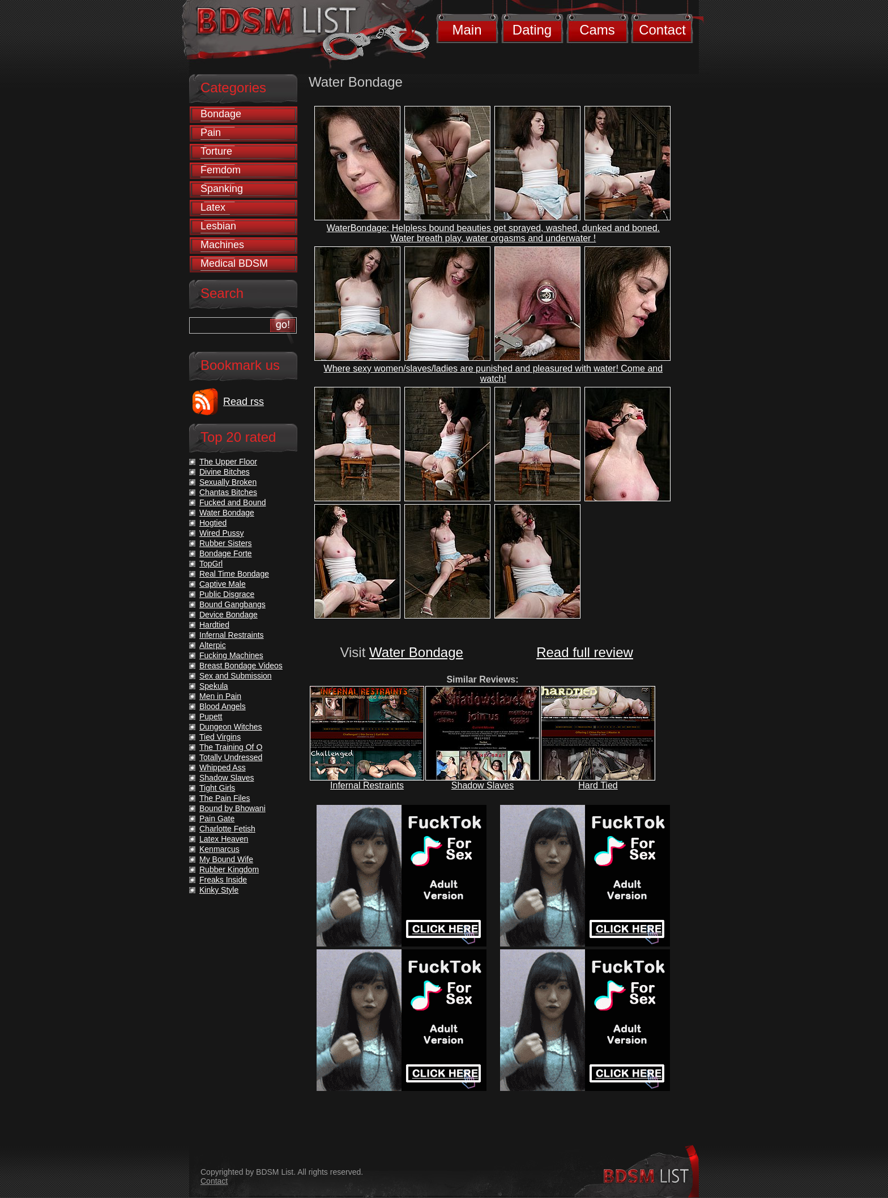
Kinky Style (218, 889)
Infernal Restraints (367, 785)
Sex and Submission (235, 675)
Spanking (221, 188)
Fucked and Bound (232, 502)
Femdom (220, 170)
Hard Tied (597, 785)
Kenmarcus (219, 849)
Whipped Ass (222, 767)
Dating (532, 29)
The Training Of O (230, 747)
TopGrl (211, 563)
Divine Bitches (224, 471)
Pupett (210, 716)
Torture (216, 151)
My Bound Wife (226, 859)
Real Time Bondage (234, 573)
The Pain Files (224, 798)
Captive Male (222, 584)
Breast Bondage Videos (241, 665)
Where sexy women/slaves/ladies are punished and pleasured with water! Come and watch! (493, 373)
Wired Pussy (221, 533)
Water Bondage (416, 652)
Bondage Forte (225, 553)
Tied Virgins (220, 736)
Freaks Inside (223, 879)
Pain (210, 132)
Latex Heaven (223, 838)
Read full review (584, 652)
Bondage (220, 114)
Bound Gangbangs (232, 604)
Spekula (213, 685)
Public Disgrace (226, 594)
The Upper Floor (228, 461)
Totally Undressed (230, 757)
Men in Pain (220, 696)
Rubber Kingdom (229, 869)
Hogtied (213, 522)
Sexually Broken (228, 482)
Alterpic (212, 645)
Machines (222, 244)
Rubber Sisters (225, 543)
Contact (662, 29)
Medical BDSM (234, 263)
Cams (597, 29)
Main (466, 29)
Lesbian (218, 226)
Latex (212, 207)
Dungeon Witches (230, 726)
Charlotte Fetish (227, 828)
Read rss (243, 401)
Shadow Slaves (482, 785)
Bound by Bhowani (232, 808)
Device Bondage (228, 614)
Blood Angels (222, 706)
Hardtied (214, 624)
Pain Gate (216, 818)
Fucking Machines (231, 655)
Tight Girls (217, 787)
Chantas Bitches (228, 492)
